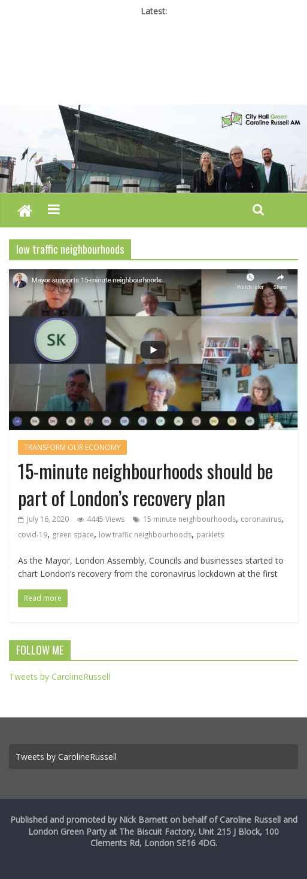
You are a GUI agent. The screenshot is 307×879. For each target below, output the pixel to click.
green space (73, 535)
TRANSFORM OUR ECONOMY (72, 447)
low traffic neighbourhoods (145, 535)
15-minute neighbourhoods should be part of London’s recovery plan (145, 484)
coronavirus (261, 519)
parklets (210, 535)
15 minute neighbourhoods (189, 519)
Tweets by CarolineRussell (59, 676)
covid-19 (32, 535)
